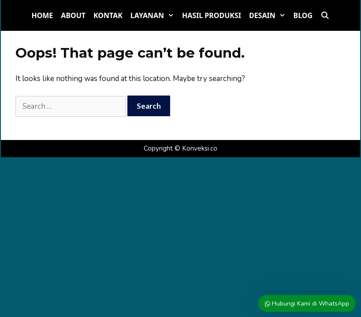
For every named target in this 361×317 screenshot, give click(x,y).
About (73, 15)
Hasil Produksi (211, 15)
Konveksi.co (199, 148)
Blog (303, 15)
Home (42, 15)
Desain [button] (269, 15)
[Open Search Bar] (325, 15)
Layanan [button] (154, 15)
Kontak (108, 15)
